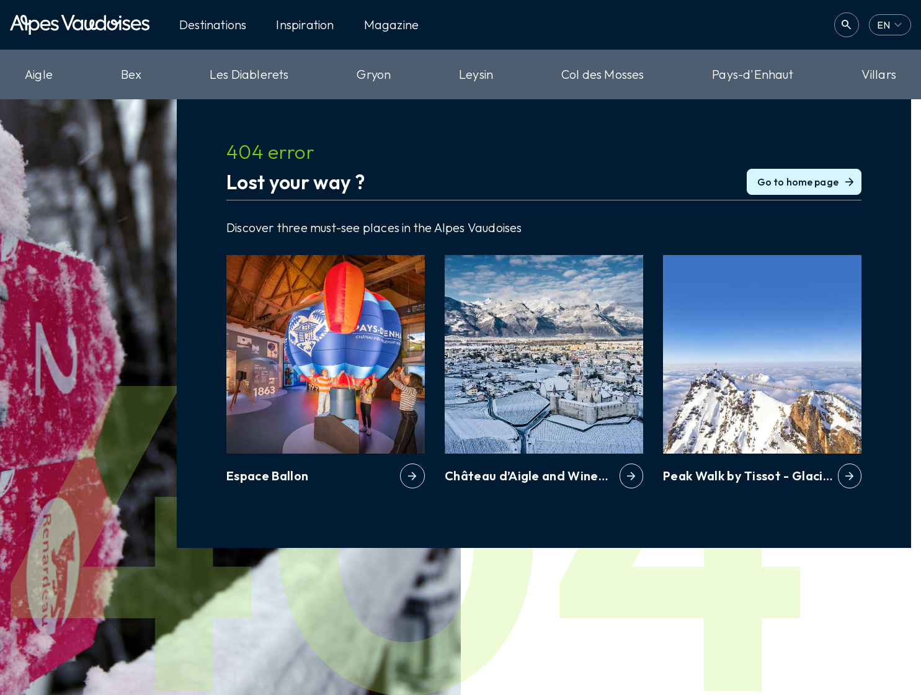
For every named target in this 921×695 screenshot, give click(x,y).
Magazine (391, 24)
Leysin (476, 74)
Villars (878, 74)
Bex (131, 74)
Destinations (212, 24)
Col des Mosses (602, 74)
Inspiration (305, 24)
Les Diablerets (249, 74)
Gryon (374, 74)
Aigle (39, 74)
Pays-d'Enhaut (752, 74)
